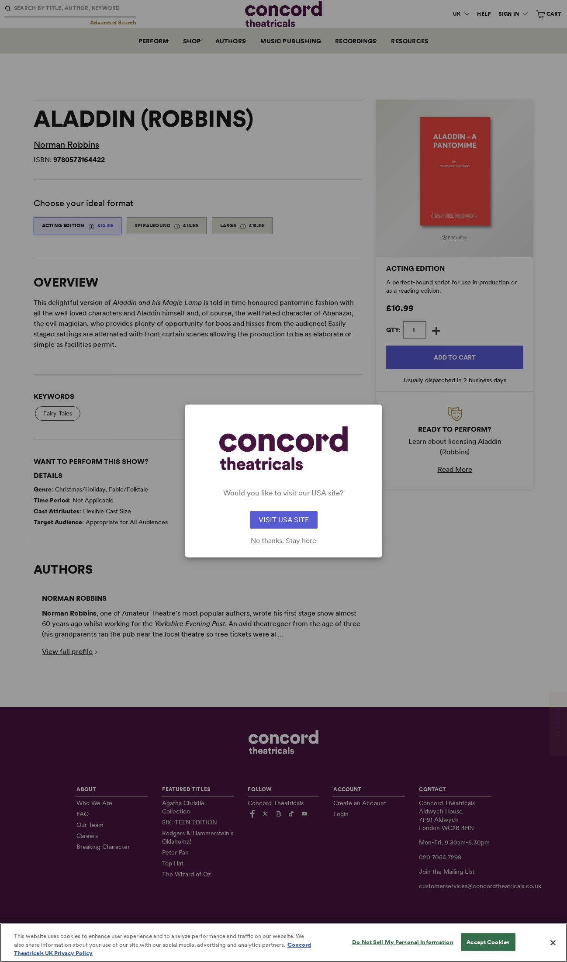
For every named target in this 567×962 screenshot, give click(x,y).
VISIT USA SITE (284, 520)
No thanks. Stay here (283, 540)
